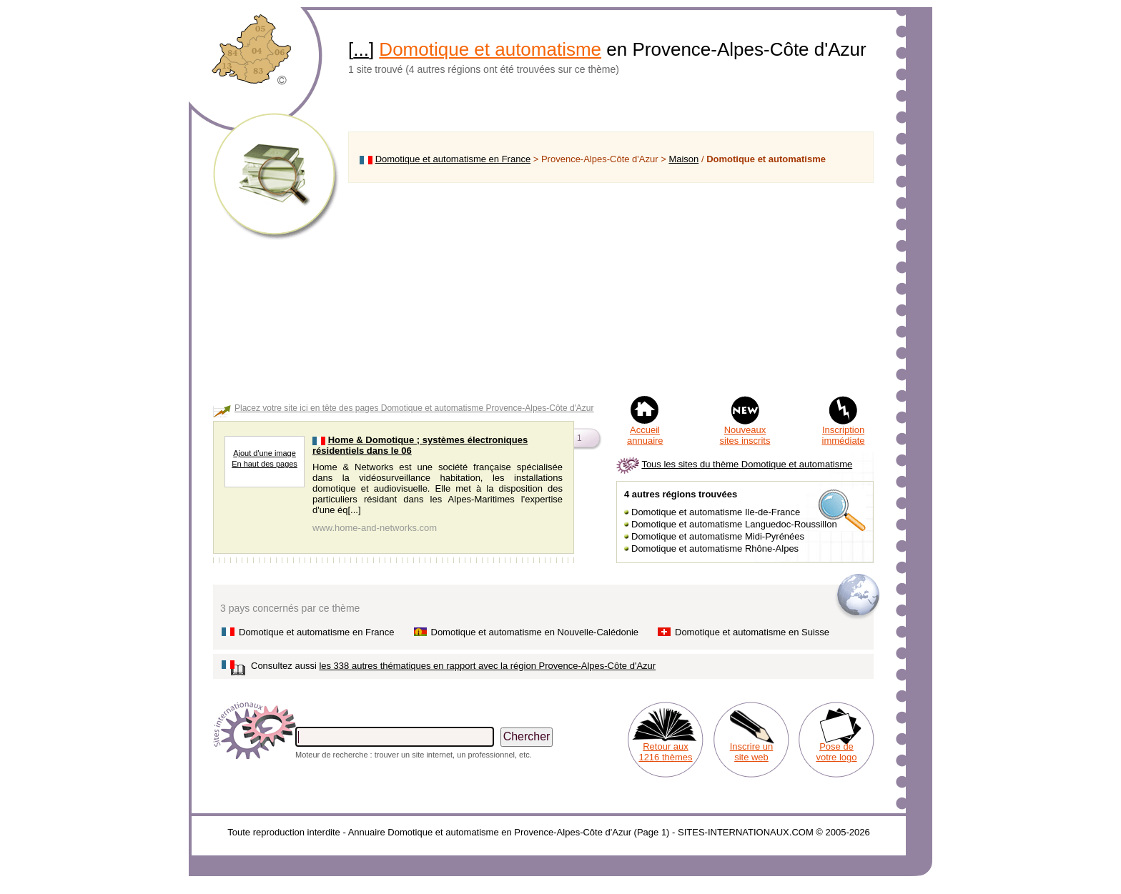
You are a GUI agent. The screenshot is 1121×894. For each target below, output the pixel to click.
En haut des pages (264, 464)
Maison (683, 159)
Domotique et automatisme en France (453, 159)
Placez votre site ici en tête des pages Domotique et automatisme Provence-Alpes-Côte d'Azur (414, 408)
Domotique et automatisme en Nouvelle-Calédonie (535, 632)
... (361, 49)
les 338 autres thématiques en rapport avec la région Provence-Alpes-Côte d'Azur (487, 665)
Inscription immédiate (843, 435)
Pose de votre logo (836, 752)
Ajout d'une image (264, 453)
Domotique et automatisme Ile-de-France (715, 512)
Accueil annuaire (645, 435)
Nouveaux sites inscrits (745, 435)
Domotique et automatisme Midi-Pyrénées (717, 536)
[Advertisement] (611, 289)
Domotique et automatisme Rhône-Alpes (715, 548)
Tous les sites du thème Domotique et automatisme (746, 464)
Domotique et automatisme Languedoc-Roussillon (734, 524)
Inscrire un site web (752, 752)
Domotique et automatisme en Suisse (752, 632)
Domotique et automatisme (490, 49)
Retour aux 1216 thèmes (665, 752)
